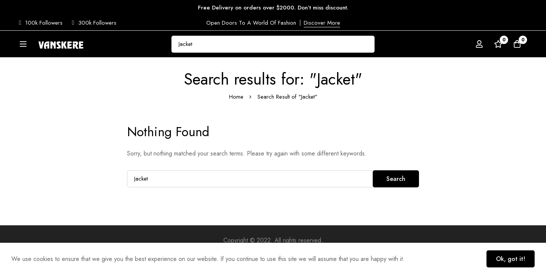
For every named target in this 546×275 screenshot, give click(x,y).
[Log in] (479, 45)
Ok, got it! (510, 259)
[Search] (386, 44)
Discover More (322, 23)
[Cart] (517, 45)
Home (236, 116)
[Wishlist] (498, 45)
